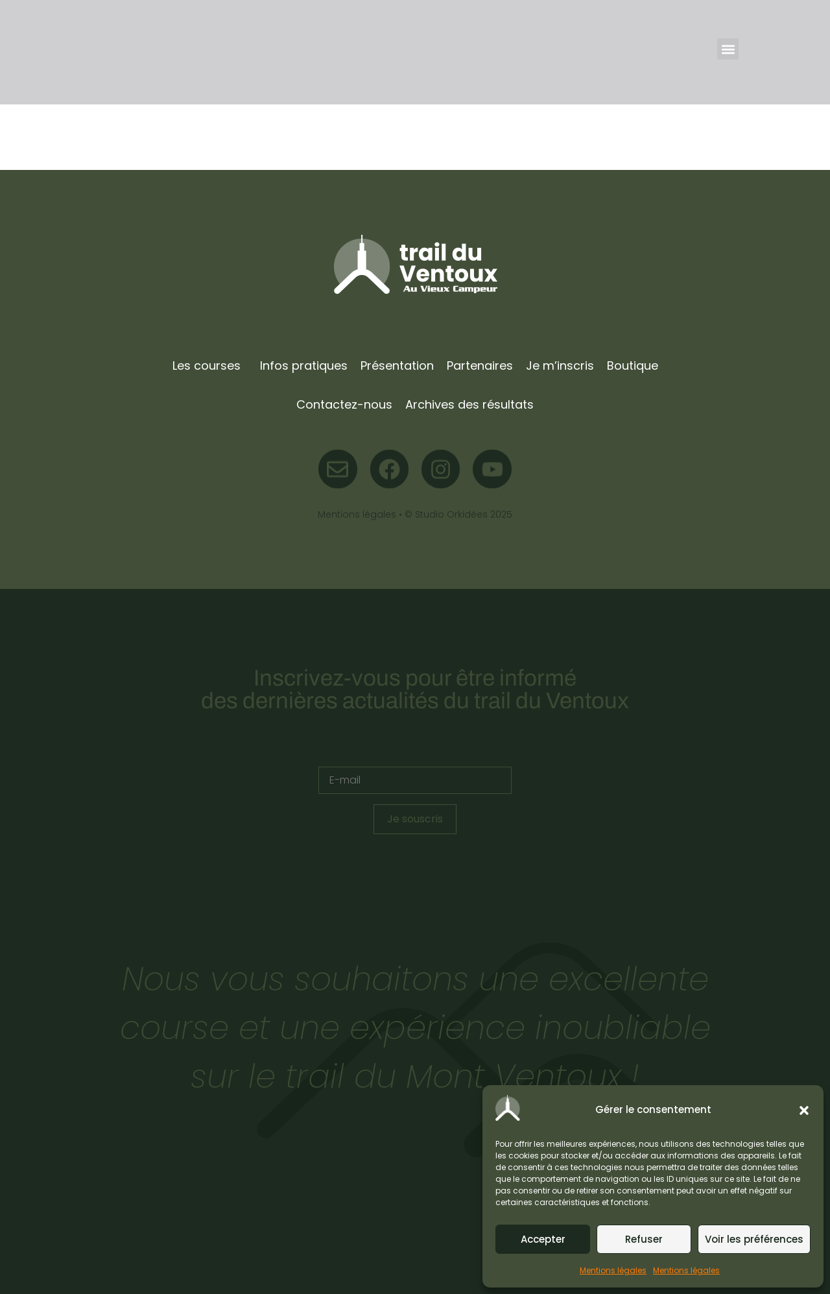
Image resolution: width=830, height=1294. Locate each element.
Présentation (397, 365)
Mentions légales (613, 1270)
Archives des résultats (469, 404)
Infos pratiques (304, 365)
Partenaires (480, 365)
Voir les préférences (754, 1239)
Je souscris (415, 818)
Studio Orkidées (451, 514)
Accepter (543, 1239)
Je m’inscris (560, 365)
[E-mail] (415, 780)
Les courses (206, 365)
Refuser (644, 1239)
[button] (804, 1110)
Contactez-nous (344, 404)
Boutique (632, 365)
